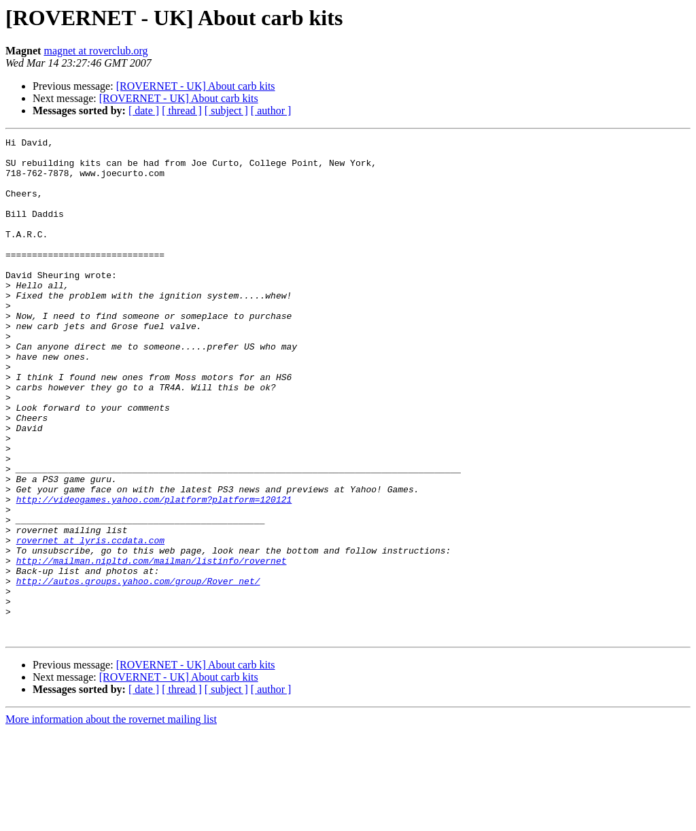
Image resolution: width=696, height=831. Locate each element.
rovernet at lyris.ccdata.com (90, 621)
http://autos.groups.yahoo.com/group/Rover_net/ (138, 670)
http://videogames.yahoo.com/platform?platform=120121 (154, 572)
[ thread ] (182, 110)
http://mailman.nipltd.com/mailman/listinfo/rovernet (151, 646)
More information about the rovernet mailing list (111, 819)
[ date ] (143, 110)
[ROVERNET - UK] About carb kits (195, 86)
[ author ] (271, 110)
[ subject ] (226, 110)
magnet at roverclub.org (95, 50)
